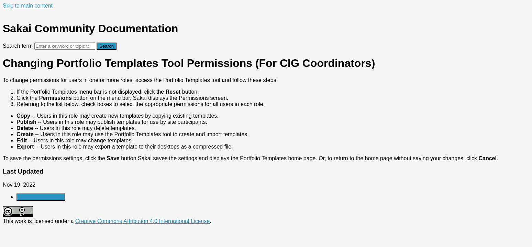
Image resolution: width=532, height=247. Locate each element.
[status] (266, 119)
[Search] (64, 46)
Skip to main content (28, 6)
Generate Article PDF (41, 197)
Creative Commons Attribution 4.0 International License (142, 221)
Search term (18, 46)
